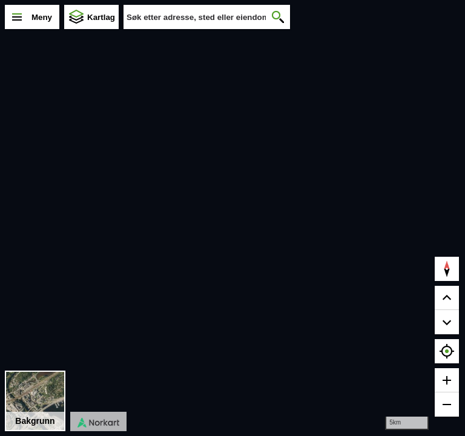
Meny (41, 17)
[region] (232, 218)
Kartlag (101, 17)
